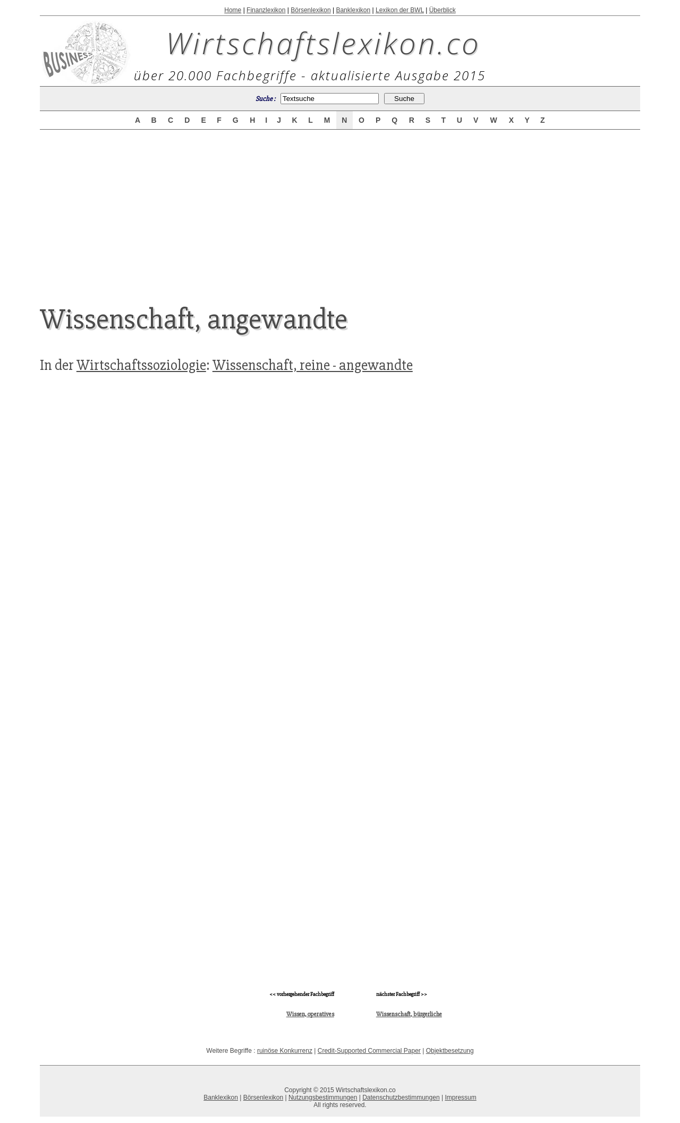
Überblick (442, 10)
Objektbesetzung (450, 1050)
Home (232, 10)
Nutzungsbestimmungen (322, 1097)
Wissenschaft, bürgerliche (409, 1014)
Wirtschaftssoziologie (141, 365)
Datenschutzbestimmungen (400, 1097)
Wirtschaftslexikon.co (323, 42)
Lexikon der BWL (400, 10)
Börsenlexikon (310, 10)
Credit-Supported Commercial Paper (369, 1050)
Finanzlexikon (265, 10)
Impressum (460, 1097)
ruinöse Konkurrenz (284, 1050)
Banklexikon (353, 10)
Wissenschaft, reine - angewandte (312, 365)
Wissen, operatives (310, 1014)
